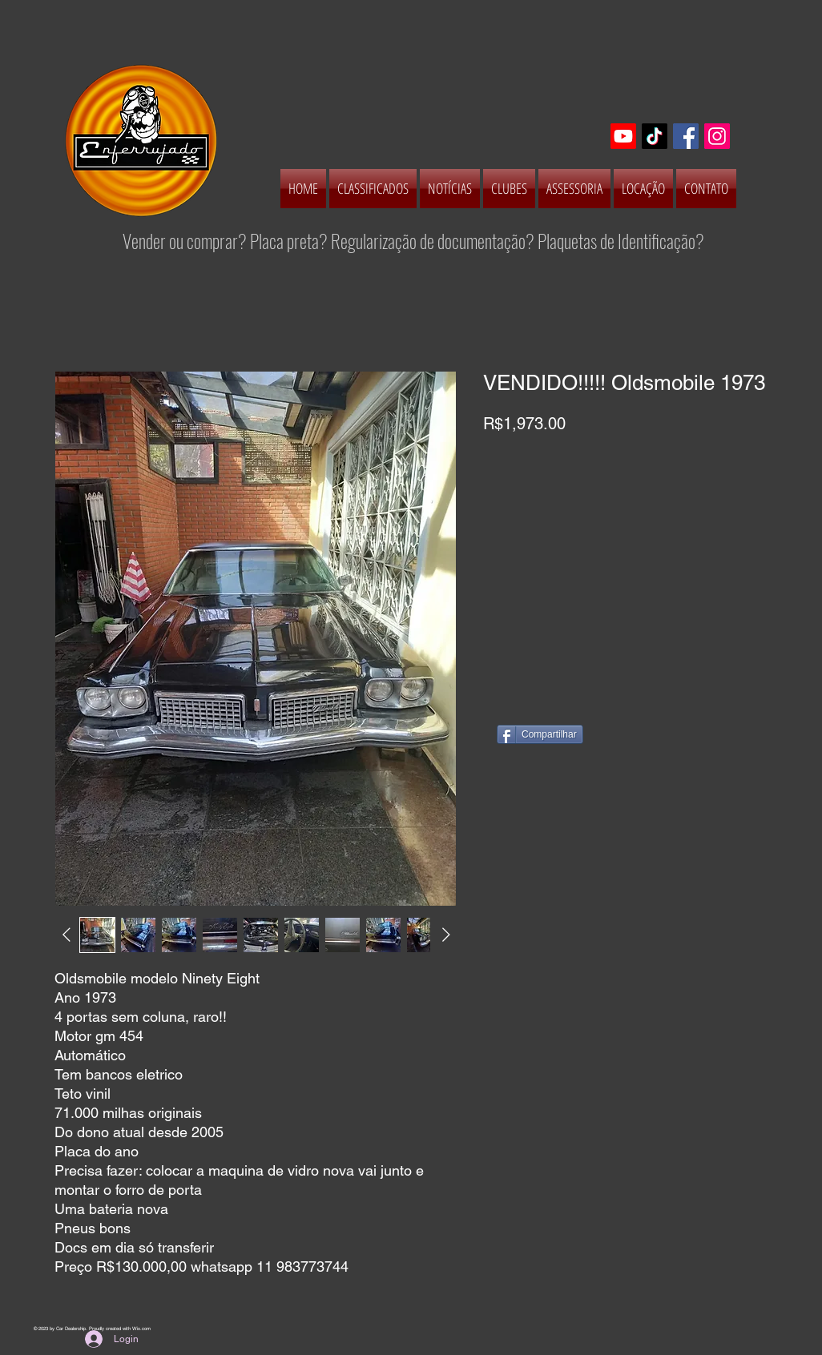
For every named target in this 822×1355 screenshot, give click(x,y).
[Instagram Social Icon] (717, 136)
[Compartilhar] (540, 734)
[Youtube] (623, 136)
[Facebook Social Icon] (686, 136)
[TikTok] (654, 136)
